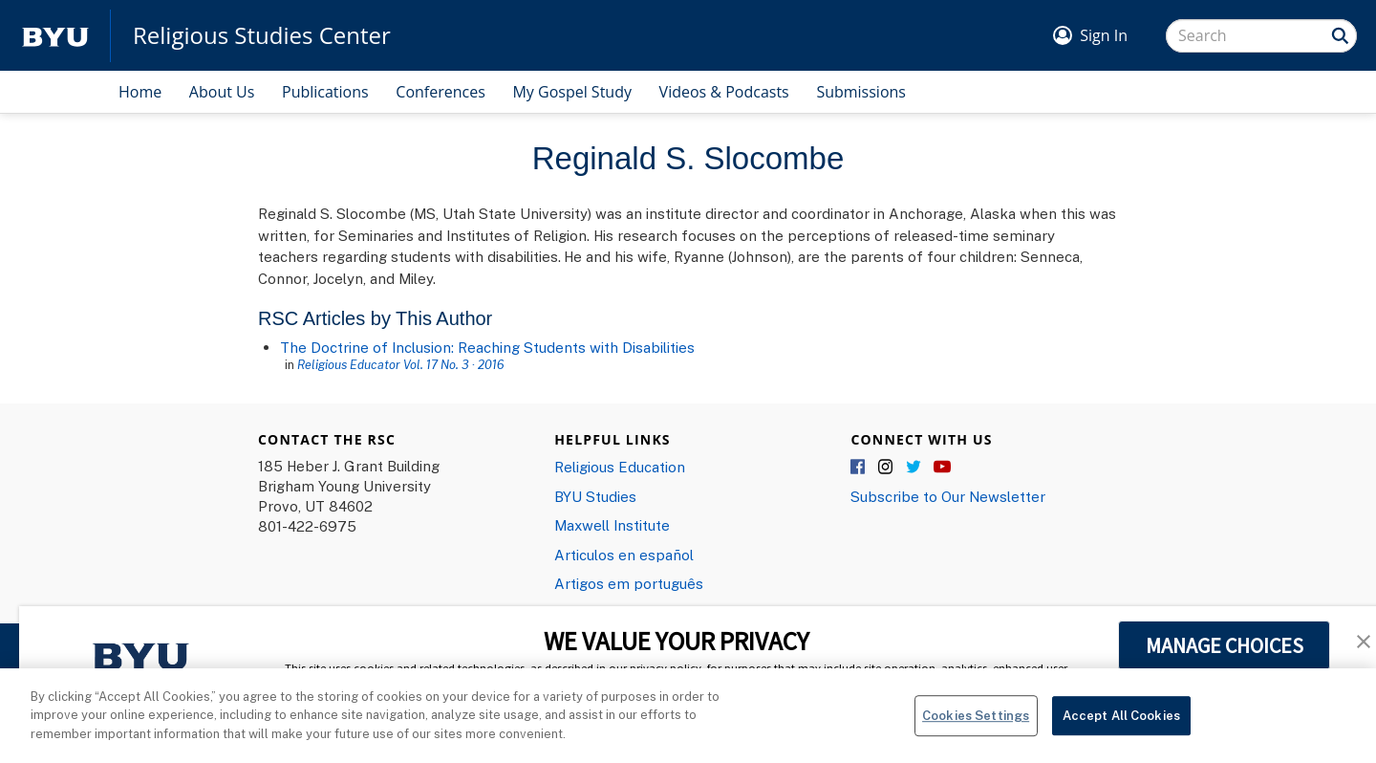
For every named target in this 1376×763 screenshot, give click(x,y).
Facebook (859, 467)
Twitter (914, 467)
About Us (222, 91)
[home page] (55, 36)
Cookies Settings (975, 723)
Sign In (1104, 35)
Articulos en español (624, 554)
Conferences (440, 91)
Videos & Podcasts (724, 91)
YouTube (942, 467)
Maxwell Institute (612, 525)
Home (139, 91)
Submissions (861, 91)
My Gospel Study (572, 91)
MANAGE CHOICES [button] (1224, 645)
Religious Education (619, 466)
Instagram (886, 467)
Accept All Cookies (1121, 723)
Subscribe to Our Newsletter (947, 496)
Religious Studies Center (262, 35)
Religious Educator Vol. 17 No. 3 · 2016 (401, 364)
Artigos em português (628, 583)
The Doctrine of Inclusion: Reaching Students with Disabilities (487, 347)
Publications (325, 91)
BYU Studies (595, 496)
